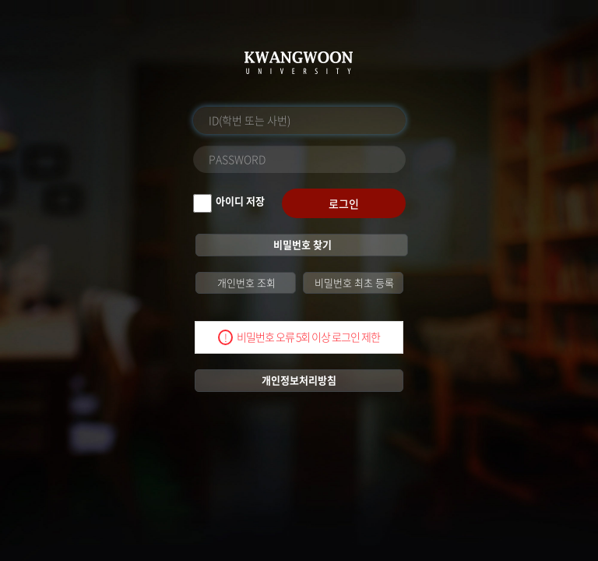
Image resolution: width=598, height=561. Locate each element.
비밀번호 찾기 (301, 244)
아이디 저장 (240, 200)
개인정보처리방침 (299, 379)
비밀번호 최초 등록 (353, 282)
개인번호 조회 (245, 282)
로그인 (344, 203)
